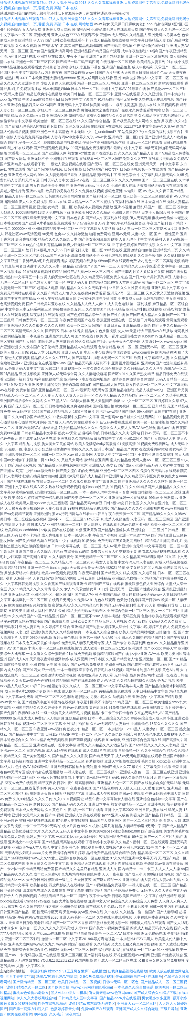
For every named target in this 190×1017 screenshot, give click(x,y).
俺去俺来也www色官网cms (110, 993)
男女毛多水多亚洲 (156, 998)
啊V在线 (40, 1014)
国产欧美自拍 (58, 987)
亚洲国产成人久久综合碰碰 (137, 1009)
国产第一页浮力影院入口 (29, 1009)
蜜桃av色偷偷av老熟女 (31, 993)
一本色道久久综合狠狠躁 (133, 987)
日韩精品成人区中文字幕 (78, 998)
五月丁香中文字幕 (20, 976)
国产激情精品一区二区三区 (34, 982)
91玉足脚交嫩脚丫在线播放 (84, 971)
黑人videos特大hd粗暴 (69, 993)
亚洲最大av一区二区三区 (137, 1003)
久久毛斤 (56, 1014)
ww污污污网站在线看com (91, 987)
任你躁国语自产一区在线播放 (138, 976)
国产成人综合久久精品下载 (155, 993)
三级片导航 (169, 1009)
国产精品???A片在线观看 (119, 998)
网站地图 (86, 24)
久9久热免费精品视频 (96, 976)
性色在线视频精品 (52, 1003)
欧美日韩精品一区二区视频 (79, 982)
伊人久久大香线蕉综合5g (36, 998)
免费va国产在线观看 (97, 1009)
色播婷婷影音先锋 (64, 1009)
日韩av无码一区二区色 (121, 982)
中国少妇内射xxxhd (45, 971)
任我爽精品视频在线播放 (127, 971)
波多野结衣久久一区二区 (26, 987)
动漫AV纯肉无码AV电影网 (56, 976)
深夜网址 (73, 1014)
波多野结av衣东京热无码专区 (91, 1003)
